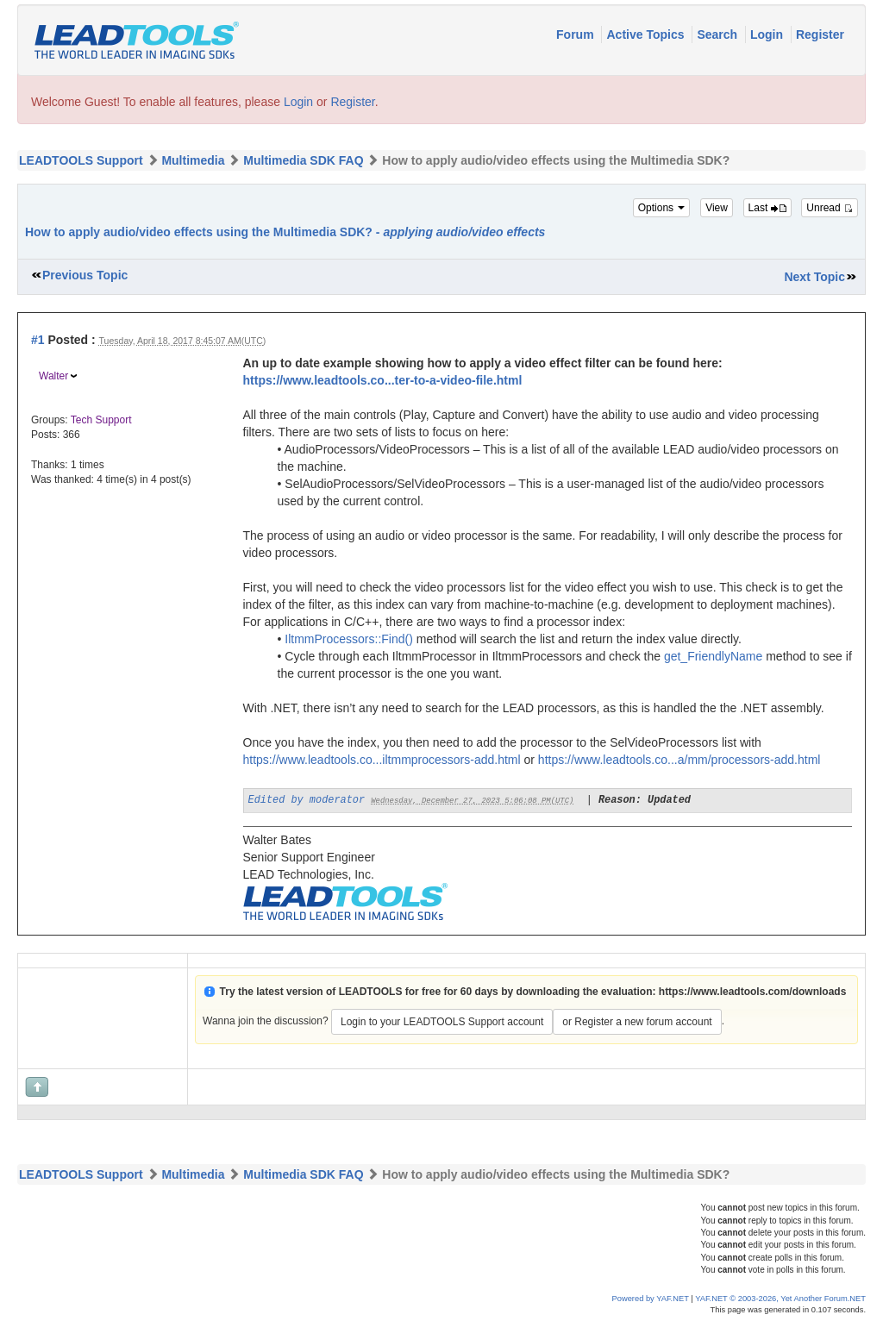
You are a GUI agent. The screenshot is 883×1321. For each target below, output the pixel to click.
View (716, 208)
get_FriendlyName (713, 656)
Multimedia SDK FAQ (303, 160)
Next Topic (814, 277)
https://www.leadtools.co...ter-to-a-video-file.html (383, 380)
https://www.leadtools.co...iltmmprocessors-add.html (382, 760)
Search (719, 34)
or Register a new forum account (636, 1022)
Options (662, 208)
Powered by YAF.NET (650, 1298)
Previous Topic (85, 275)
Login (768, 34)
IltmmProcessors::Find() (349, 639)
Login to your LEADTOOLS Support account (442, 1022)
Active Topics (646, 34)
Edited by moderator (307, 800)
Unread (829, 208)
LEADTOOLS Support (81, 160)
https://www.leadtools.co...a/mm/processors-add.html (679, 760)
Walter (53, 376)
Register (820, 34)
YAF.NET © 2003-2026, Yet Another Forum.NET (780, 1298)
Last (767, 208)
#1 (38, 340)
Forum (576, 34)
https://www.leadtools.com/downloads (753, 992)
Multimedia (192, 160)
